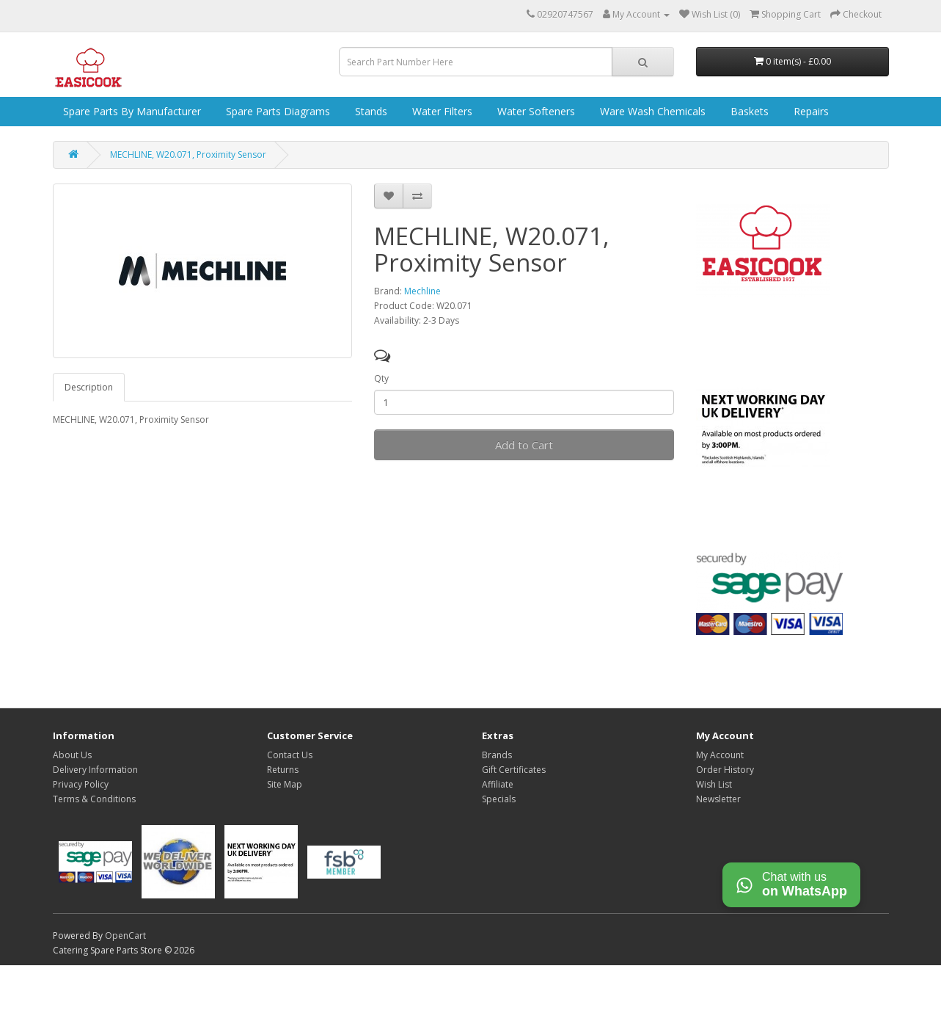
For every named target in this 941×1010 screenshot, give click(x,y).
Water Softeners (534, 111)
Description (89, 387)
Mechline (422, 291)
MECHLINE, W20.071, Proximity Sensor (188, 154)
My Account (720, 755)
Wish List (714, 784)
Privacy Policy (81, 784)
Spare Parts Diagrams (276, 111)
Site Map (284, 784)
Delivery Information (95, 769)
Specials (499, 799)
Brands (497, 755)
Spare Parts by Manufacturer (130, 111)
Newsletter (718, 799)
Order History (725, 769)
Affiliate (497, 784)
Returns (283, 769)
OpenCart (125, 935)
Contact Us (289, 755)
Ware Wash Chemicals (651, 111)
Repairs (810, 111)
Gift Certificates (514, 769)
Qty (381, 378)
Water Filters (440, 111)
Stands (369, 111)
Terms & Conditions (94, 799)
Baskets (748, 111)
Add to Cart (524, 444)
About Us (72, 755)
